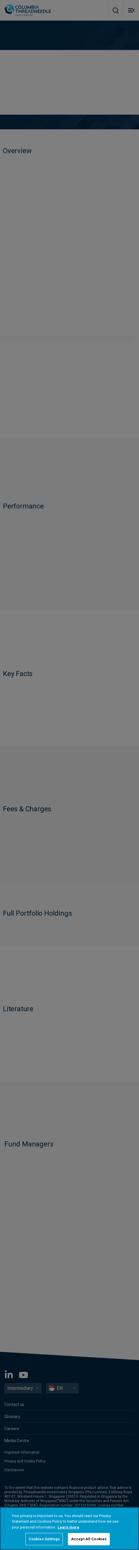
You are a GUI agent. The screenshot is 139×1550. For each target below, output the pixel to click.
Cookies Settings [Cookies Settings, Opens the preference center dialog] (44, 1539)
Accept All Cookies (89, 1539)
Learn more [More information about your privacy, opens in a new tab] (68, 1527)
